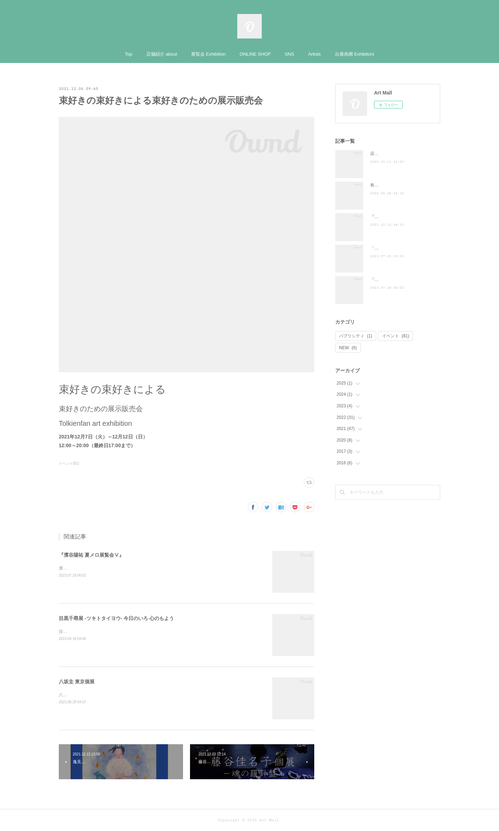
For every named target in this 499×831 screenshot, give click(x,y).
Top (128, 54)
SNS (289, 54)
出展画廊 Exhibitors (354, 54)
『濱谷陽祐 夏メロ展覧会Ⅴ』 (91, 555)
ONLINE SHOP (255, 54)
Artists (314, 54)
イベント (395, 335)
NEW (348, 347)
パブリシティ (355, 335)
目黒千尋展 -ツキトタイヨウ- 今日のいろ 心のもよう (116, 618)
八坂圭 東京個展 (76, 681)
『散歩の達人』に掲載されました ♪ (405, 216)
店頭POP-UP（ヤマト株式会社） (401, 153)
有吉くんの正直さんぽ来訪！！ (399, 185)
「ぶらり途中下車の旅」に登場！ (401, 248)
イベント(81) (69, 463)
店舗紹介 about (161, 54)
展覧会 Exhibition (208, 54)
